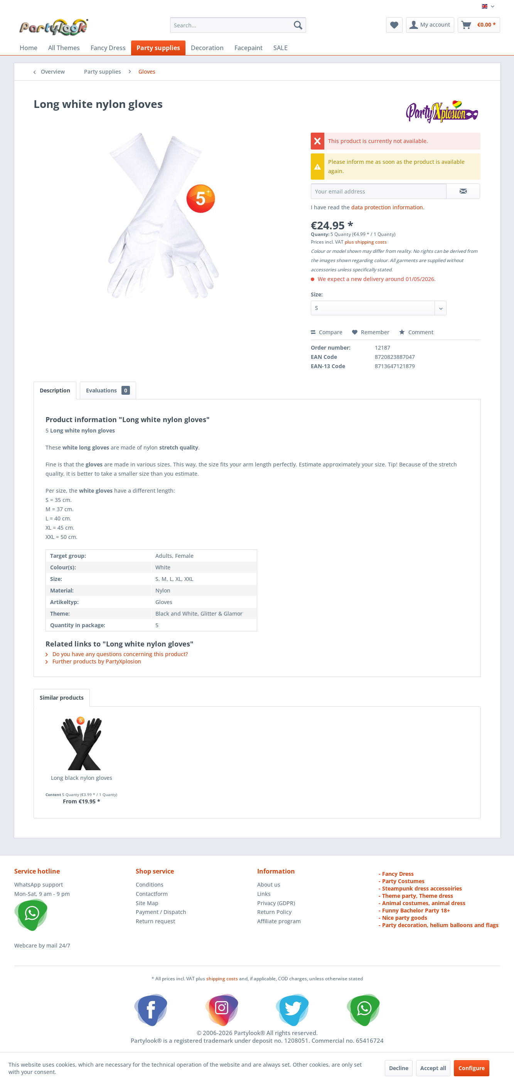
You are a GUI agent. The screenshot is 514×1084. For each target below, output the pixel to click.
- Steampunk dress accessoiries (420, 888)
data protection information (387, 207)
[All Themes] (64, 47)
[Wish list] (394, 25)
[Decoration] (207, 47)
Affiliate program (279, 921)
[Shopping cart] (479, 25)
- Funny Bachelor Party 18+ (414, 910)
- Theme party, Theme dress (416, 895)
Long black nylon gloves (81, 777)
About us (268, 884)
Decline (398, 1068)
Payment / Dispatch (161, 912)
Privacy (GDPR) (276, 903)
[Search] (298, 25)
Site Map (147, 903)
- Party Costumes (402, 881)
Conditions (149, 884)
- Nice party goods (403, 917)
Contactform (152, 893)
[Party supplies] (158, 47)
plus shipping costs (366, 242)
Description (55, 390)
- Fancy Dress (396, 873)
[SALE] (280, 47)
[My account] (430, 25)
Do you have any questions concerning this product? (117, 654)
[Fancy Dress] (108, 47)
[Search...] (238, 25)
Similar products (62, 697)
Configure (471, 1068)
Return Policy (274, 912)
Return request (155, 921)
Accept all (433, 1068)
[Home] (28, 47)
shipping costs (222, 978)
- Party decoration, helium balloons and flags (439, 925)
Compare (326, 332)
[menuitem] (238, 25)
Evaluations (108, 390)
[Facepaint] (248, 47)
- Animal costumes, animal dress (422, 903)
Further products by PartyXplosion (93, 661)
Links (264, 893)
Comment (416, 332)
